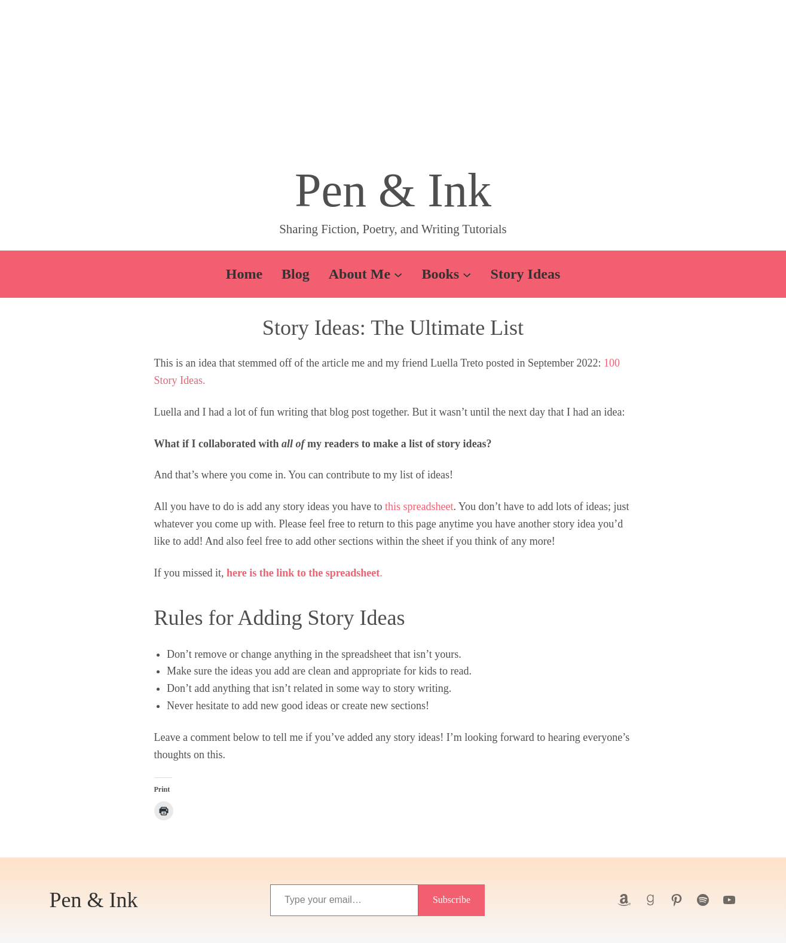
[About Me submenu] (398, 274)
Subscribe (451, 900)
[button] (393, 86)
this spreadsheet (419, 506)
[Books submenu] (467, 274)
